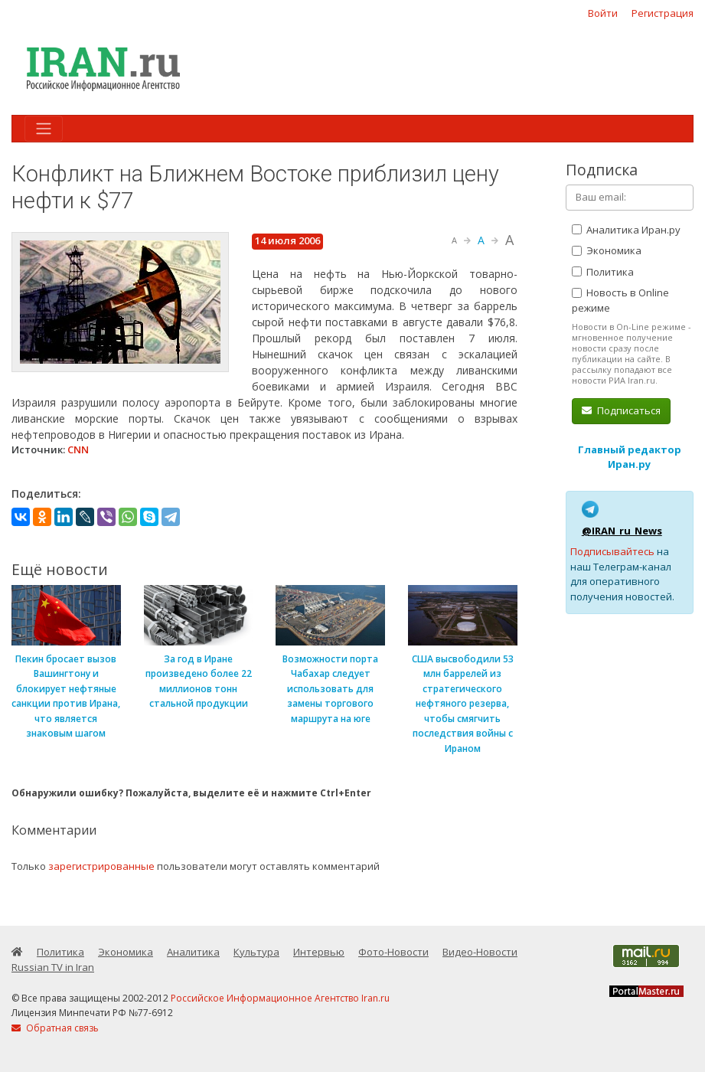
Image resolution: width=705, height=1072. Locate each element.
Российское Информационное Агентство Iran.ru (280, 998)
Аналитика (193, 952)
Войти (603, 13)
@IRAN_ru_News (622, 531)
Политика (603, 272)
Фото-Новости (393, 952)
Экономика (606, 250)
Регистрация (663, 13)
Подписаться (621, 410)
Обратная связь (55, 1027)
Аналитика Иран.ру (626, 230)
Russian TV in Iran (52, 967)
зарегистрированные (101, 866)
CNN (78, 449)
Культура (256, 952)
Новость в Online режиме (620, 300)
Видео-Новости (479, 952)
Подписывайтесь (612, 551)
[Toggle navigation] (43, 129)
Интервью (318, 952)
